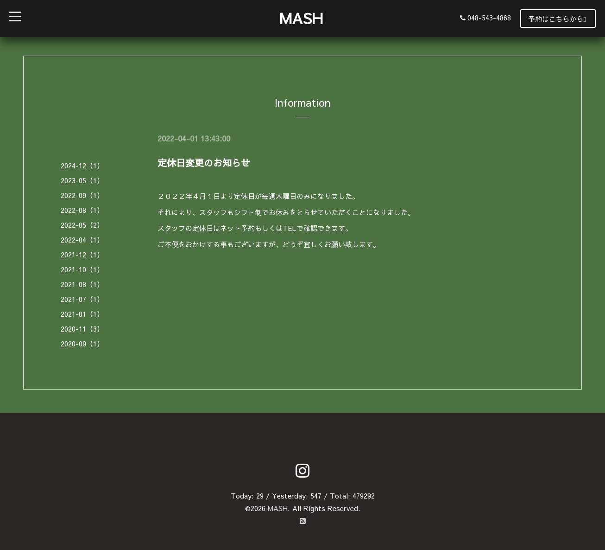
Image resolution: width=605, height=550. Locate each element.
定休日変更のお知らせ (204, 162)
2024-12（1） (82, 165)
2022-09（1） (82, 195)
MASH (301, 17)
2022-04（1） (82, 239)
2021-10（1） (82, 269)
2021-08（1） (82, 284)
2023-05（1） (82, 180)
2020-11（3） (82, 328)
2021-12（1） (82, 254)
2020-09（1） (82, 343)
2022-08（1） (82, 210)
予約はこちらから (557, 19)
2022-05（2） (82, 225)
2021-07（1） (82, 299)
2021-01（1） (82, 314)
